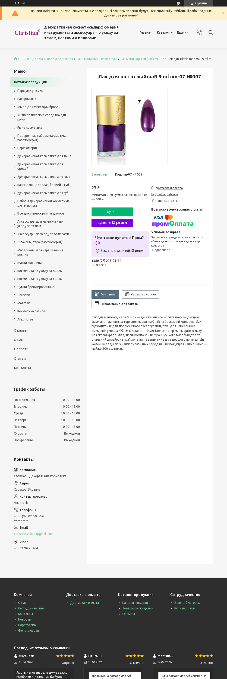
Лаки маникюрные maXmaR (96, 59)
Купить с (112, 223)
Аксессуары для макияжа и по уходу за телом (40, 224)
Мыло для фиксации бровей (38, 107)
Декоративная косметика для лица (44, 156)
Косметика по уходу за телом (40, 279)
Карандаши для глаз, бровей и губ (43, 185)
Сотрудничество (31, 608)
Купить (112, 212)
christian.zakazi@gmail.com (34, 534)
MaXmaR (23, 303)
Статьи (20, 358)
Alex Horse (25, 319)
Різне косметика (29, 127)
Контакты (22, 368)
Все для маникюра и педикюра (49, 59)
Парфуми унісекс (30, 91)
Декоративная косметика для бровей (40, 166)
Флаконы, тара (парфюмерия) (39, 242)
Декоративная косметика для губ (43, 193)
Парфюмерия (27, 148)
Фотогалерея (28, 630)
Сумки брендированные (35, 287)
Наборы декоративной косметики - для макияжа (44, 203)
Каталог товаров (135, 603)
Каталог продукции (30, 82)
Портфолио (27, 625)
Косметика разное (31, 311)
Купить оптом (184, 608)
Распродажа (26, 99)
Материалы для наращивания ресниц (40, 252)
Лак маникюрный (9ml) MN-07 (142, 59)
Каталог (163, 32)
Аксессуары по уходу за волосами (43, 234)
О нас (18, 340)
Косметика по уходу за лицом (40, 271)
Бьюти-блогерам (187, 603)
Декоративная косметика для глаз (43, 177)
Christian (23, 295)
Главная (145, 32)
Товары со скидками (137, 608)
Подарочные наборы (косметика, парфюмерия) (42, 138)
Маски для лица (29, 263)
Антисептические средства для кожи (41, 117)
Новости (21, 349)
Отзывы (21, 330)
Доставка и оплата (84, 603)
